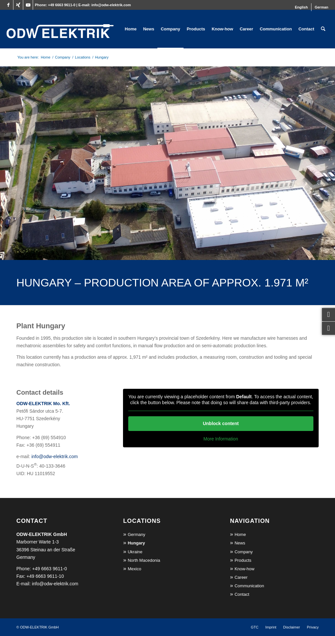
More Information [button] (220, 438)
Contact (242, 594)
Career (241, 577)
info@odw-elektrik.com (111, 5)
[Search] (323, 29)
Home (240, 534)
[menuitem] (301, 7)
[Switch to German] (321, 7)
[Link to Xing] (18, 5)
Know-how (245, 568)
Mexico (134, 568)
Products (243, 560)
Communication (249, 585)
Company (244, 551)
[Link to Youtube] (28, 5)
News (240, 543)
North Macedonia (144, 560)
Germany (136, 534)
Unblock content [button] (221, 423)
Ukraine (135, 551)
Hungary (136, 543)
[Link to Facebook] (8, 5)
